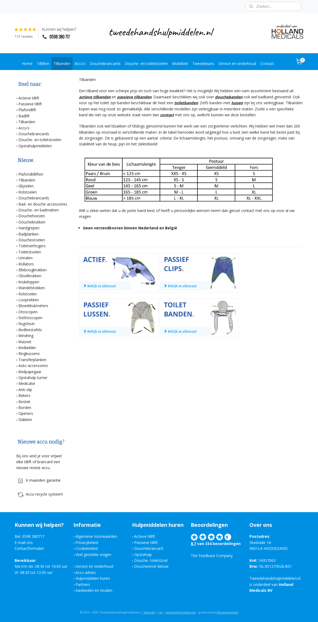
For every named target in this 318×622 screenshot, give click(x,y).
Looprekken (28, 299)
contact (167, 114)
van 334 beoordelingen (218, 543)
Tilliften (43, 63)
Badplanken (28, 234)
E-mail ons (24, 542)
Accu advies (85, 572)
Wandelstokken (31, 287)
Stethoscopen (30, 317)
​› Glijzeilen (25, 185)
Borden (24, 407)
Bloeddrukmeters (33, 305)
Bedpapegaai (29, 371)
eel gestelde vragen (94, 554)
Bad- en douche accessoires (42, 204)
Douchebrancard (148, 548)
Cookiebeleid (86, 548)
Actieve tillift (28, 98)
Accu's (80, 63)
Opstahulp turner (32, 377)
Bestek (24, 401)
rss (160, 612)
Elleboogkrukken (32, 269)
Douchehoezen (31, 215)
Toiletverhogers (32, 245)
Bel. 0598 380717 (30, 536)
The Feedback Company (212, 555)
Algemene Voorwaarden (96, 536)
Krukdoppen (28, 281)
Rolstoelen (27, 192)
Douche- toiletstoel (151, 560)
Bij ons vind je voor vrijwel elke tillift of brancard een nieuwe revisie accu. (39, 461)
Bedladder (27, 347)
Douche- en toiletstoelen (39, 139)
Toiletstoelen (29, 251)
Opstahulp (143, 554)
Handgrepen (28, 227)
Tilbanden (62, 63)
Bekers (24, 395)
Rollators (26, 263)
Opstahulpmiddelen (35, 145)
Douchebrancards (105, 63)
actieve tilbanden (94, 96)
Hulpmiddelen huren (92, 578)
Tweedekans (203, 63)
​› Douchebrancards (32, 197)
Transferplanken (32, 359)
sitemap (149, 612)
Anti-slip (25, 389)
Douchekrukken (31, 222)
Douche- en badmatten (38, 210)
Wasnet (24, 341)
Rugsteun (26, 323)
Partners (82, 584)
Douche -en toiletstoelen (146, 63)
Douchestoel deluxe (151, 566)
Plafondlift (27, 109)
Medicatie (26, 383)
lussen (237, 102)
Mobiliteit (180, 63)
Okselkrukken (29, 275)
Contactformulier (29, 548)
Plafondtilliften (30, 174)
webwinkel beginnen (181, 612)
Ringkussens (29, 353)
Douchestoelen (31, 239)
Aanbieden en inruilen (93, 590)
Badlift (24, 115)
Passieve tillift (30, 103)
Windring (25, 335)
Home (27, 63)
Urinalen (25, 257)
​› (17, 269)
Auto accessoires (33, 365)
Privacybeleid (86, 542)
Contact (267, 63)
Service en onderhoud (237, 63)
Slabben (25, 419)
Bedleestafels (30, 329)
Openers (25, 413)
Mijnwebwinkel (227, 612)
